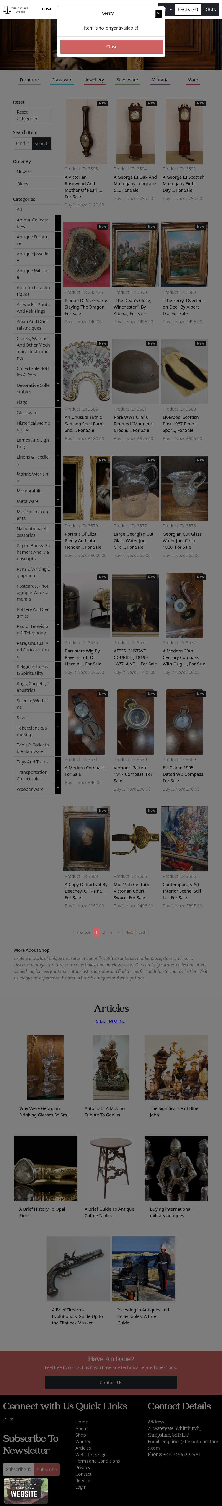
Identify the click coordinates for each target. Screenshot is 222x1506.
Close (112, 47)
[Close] (158, 14)
